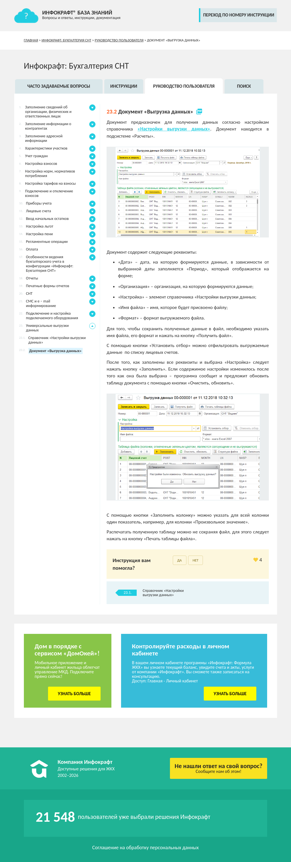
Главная (31, 40)
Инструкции (123, 86)
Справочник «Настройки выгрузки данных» (163, 592)
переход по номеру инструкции (238, 15)
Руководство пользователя (119, 40)
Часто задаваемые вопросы (58, 86)
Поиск (244, 86)
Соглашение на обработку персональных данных (145, 847)
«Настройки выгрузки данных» (174, 129)
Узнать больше (74, 693)
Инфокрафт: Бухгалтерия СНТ (66, 40)
